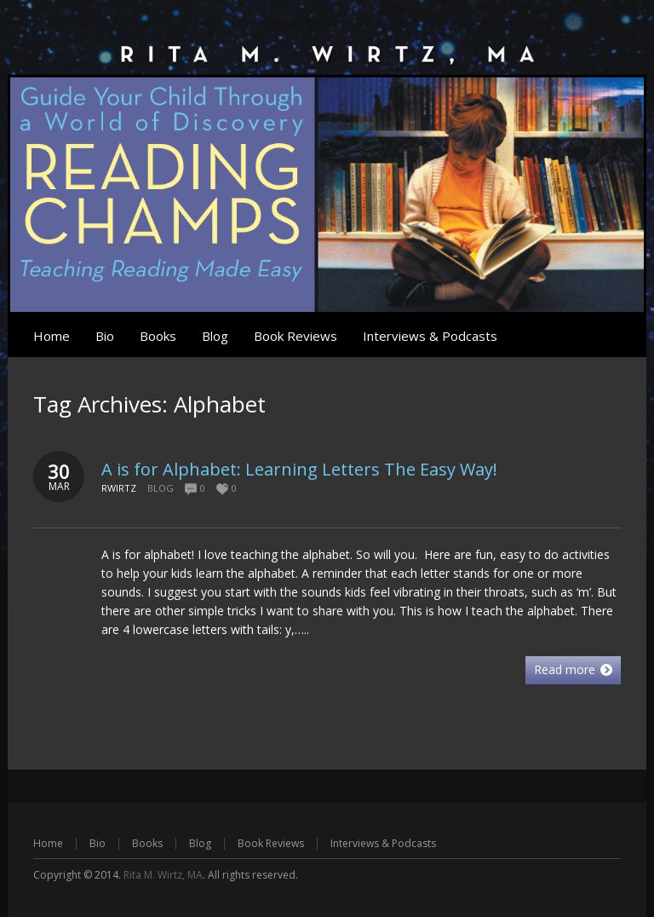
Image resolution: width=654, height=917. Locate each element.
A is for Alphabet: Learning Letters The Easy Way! (299, 469)
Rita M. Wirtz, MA (163, 875)
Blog (160, 488)
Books (147, 843)
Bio (97, 843)
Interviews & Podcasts (383, 843)
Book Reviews (271, 843)
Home (48, 843)
